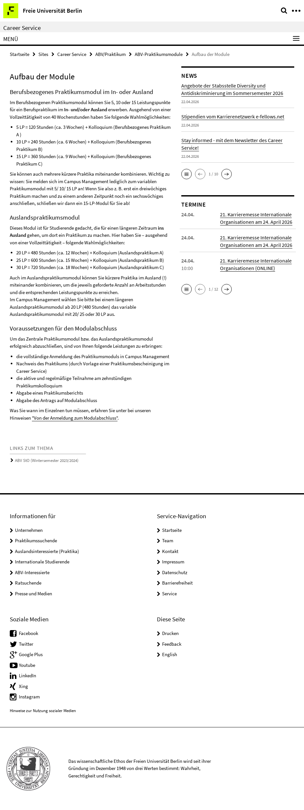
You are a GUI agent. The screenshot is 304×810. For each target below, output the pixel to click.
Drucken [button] (170, 633)
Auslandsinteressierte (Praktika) (47, 551)
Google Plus (31, 654)
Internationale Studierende (42, 562)
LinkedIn (27, 675)
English (169, 654)
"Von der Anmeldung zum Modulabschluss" (74, 418)
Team (167, 540)
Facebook (28, 633)
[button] (186, 174)
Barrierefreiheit (177, 583)
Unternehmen (29, 530)
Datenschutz (174, 572)
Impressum (173, 562)
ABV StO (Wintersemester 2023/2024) (46, 460)
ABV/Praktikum (110, 54)
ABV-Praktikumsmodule (159, 54)
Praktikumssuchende (36, 540)
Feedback (171, 644)
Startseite (19, 54)
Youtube (27, 665)
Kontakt (170, 551)
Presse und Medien (33, 593)
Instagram (29, 697)
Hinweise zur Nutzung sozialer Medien (43, 710)
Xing (23, 686)
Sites (43, 54)
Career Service (22, 28)
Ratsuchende (28, 583)
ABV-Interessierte (32, 572)
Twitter (26, 644)
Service (169, 593)
